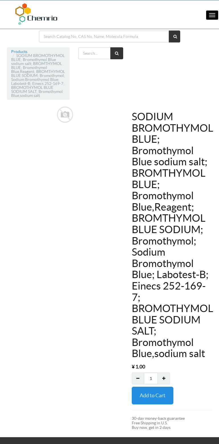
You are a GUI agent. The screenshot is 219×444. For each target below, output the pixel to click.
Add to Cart (152, 395)
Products (19, 51)
